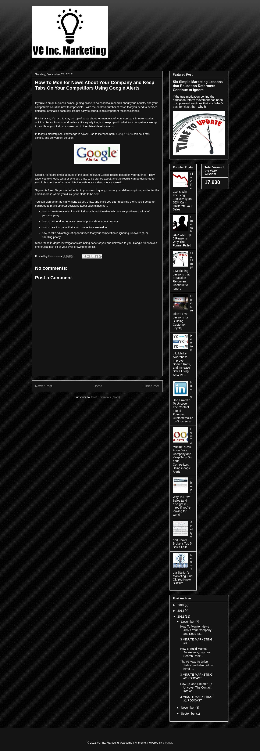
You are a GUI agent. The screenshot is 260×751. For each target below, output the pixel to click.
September (188, 713)
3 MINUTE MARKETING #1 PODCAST (196, 698)
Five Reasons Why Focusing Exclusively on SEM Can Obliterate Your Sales (183, 191)
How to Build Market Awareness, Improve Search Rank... (195, 652)
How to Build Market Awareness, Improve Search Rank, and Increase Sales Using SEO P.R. (183, 355)
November (188, 707)
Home (97, 386)
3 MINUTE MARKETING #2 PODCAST (196, 676)
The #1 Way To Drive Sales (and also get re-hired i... (196, 665)
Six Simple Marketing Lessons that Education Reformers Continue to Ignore (198, 86)
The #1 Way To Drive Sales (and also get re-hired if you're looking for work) (182, 496)
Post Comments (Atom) (105, 397)
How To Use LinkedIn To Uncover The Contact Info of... (196, 687)
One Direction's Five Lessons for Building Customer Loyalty (183, 312)
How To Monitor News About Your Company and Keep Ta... (195, 630)
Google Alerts (124, 134)
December (188, 621)
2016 (181, 605)
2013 (181, 610)
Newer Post (43, 386)
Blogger (167, 742)
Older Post (151, 386)
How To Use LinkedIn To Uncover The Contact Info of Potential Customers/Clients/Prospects (183, 402)
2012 (181, 616)
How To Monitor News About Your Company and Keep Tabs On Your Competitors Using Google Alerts (183, 450)
